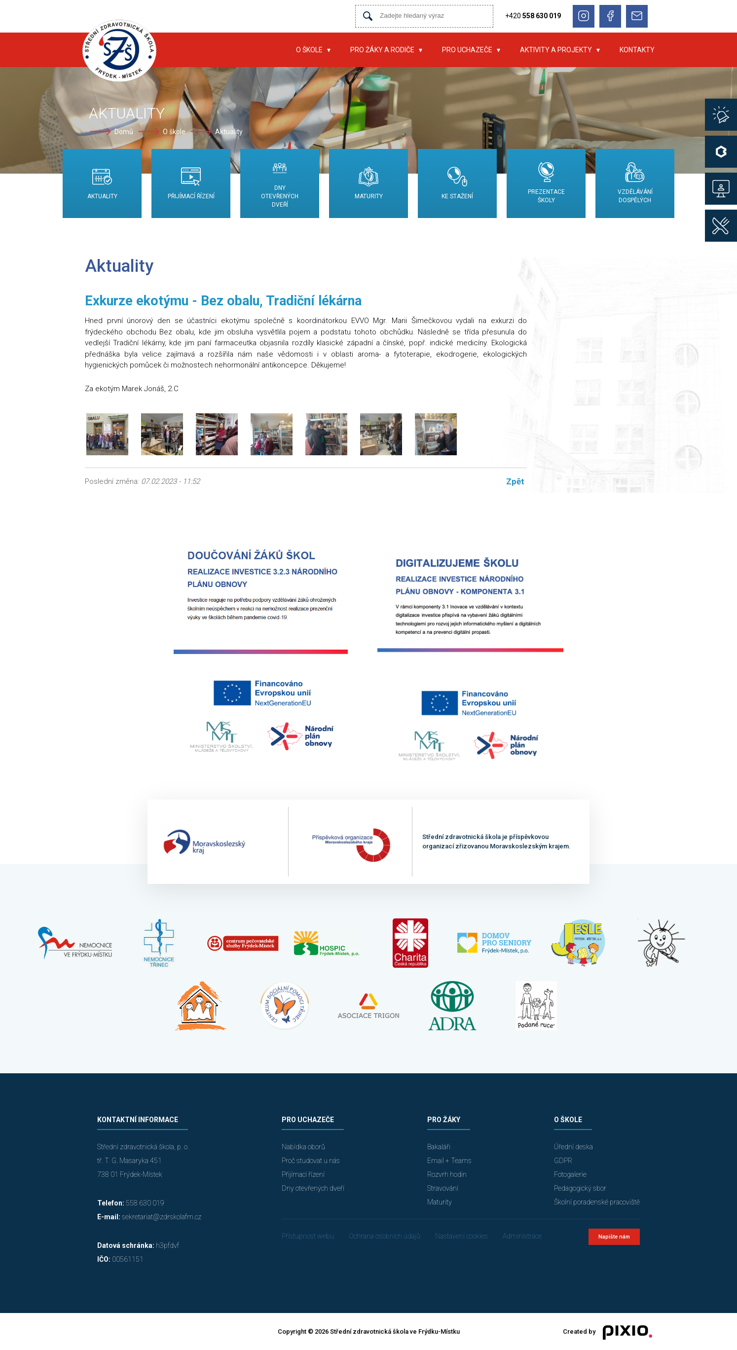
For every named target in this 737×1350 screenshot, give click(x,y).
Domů (123, 132)
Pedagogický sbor (580, 1188)
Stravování (442, 1188)
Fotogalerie (570, 1174)
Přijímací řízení (303, 1174)
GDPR (563, 1161)
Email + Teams (449, 1161)
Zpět (515, 481)
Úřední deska (573, 1147)
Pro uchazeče (467, 50)
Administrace (522, 1236)
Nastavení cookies (461, 1236)
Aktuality (229, 132)
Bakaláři (438, 1147)
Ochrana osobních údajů (384, 1236)
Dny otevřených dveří (313, 1188)
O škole (309, 50)
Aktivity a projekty (556, 50)
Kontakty (637, 50)
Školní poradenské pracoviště (597, 1202)
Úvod (271, 50)
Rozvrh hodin (447, 1174)
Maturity (439, 1202)
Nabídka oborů (303, 1147)
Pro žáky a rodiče (382, 50)
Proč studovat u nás (311, 1161)
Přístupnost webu (308, 1236)
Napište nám (614, 1237)
